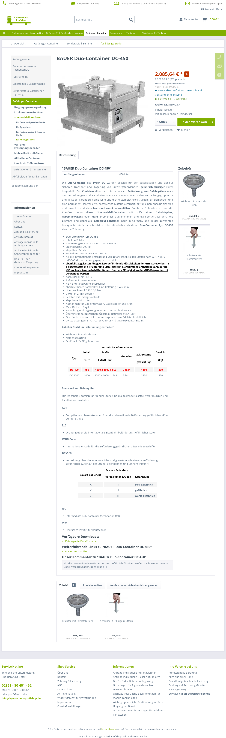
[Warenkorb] (211, 19)
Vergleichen (164, 129)
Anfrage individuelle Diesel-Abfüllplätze (136, 677)
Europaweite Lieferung (84, 3)
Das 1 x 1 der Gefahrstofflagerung (26, 260)
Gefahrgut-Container (25, 101)
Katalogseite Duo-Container (80, 541)
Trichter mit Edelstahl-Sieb (194, 203)
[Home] (6, 33)
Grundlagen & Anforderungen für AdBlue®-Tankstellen (139, 712)
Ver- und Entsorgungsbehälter (27, 146)
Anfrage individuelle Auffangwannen (26, 243)
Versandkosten (108, 729)
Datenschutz (64, 689)
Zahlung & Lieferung (26, 231)
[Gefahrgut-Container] (96, 33)
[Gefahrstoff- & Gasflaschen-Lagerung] (64, 33)
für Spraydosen (24, 127)
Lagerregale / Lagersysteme (29, 83)
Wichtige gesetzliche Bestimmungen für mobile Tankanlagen (136, 696)
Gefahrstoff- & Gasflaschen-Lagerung (29, 92)
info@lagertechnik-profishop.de (207, 3)
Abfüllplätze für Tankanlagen (30, 176)
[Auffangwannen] (20, 33)
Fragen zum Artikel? (75, 551)
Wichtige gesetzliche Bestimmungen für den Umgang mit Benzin (139, 704)
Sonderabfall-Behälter (27, 117)
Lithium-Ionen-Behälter (28, 112)
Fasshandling (20, 76)
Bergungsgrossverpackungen (31, 107)
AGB (59, 685)
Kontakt (18, 226)
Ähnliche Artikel (92, 585)
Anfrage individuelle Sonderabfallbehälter (27, 252)
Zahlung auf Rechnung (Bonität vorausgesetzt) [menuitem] (187, 687)
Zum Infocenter (23, 216)
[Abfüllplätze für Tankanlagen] (156, 33)
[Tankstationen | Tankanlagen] (125, 33)
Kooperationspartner (26, 267)
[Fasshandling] (37, 33)
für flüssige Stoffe (25, 139)
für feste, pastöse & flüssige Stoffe (30, 133)
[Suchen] (131, 19)
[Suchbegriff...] (105, 19)
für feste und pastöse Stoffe (30, 122)
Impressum (21, 272)
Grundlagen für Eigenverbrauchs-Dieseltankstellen (133, 687)
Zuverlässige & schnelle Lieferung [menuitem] (189, 681)
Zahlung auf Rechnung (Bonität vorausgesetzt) (140, 3)
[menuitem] (105, 19)
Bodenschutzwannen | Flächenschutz (26, 68)
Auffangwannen (22, 59)
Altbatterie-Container (27, 158)
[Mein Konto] (188, 19)
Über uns (19, 221)
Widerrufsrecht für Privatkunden (76, 698)
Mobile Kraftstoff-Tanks (28, 153)
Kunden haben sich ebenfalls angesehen (134, 585)
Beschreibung (67, 155)
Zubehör (67, 585)
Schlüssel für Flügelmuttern (194, 257)
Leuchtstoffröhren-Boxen (29, 163)
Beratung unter (21, 3)
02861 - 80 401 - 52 (17, 685)
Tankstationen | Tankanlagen (30, 169)
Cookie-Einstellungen (69, 706)
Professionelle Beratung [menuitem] (183, 672)
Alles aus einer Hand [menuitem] (181, 677)
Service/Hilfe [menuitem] (210, 9)
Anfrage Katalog (23, 237)
